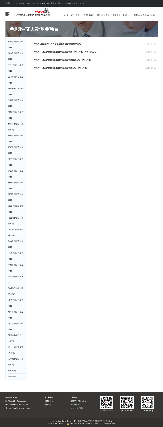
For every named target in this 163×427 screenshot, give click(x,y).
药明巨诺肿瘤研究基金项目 (15, 350)
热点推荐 (47, 405)
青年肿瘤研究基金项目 (15, 162)
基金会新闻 (89, 15)
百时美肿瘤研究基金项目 (15, 338)
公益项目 (116, 15)
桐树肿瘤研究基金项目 (15, 268)
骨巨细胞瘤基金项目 (15, 279)
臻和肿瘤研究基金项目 (15, 315)
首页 (66, 15)
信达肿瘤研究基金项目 (15, 44)
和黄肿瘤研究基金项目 (15, 244)
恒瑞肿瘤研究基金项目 (15, 103)
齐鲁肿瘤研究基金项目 (15, 115)
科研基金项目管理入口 (144, 15)
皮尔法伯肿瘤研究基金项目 (15, 232)
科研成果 (12, 376)
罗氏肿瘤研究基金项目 (15, 174)
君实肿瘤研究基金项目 (15, 326)
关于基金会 (76, 15)
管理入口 (98, 424)
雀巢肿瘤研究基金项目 (15, 303)
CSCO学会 (48, 401)
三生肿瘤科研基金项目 (15, 68)
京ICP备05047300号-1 (56, 424)
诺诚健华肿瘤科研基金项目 (15, 291)
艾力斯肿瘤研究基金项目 (15, 221)
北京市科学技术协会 (78, 401)
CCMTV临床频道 (77, 408)
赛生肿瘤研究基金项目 (15, 56)
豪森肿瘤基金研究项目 (15, 209)
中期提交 (12, 370)
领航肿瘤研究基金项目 (15, 138)
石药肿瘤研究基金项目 (15, 150)
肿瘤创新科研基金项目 (15, 91)
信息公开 (127, 15)
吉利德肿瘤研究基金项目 (15, 362)
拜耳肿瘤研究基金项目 (15, 197)
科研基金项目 (103, 15)
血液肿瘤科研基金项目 (15, 80)
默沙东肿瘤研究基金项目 (15, 127)
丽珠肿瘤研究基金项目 (15, 185)
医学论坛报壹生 (76, 405)
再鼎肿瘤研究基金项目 (15, 256)
